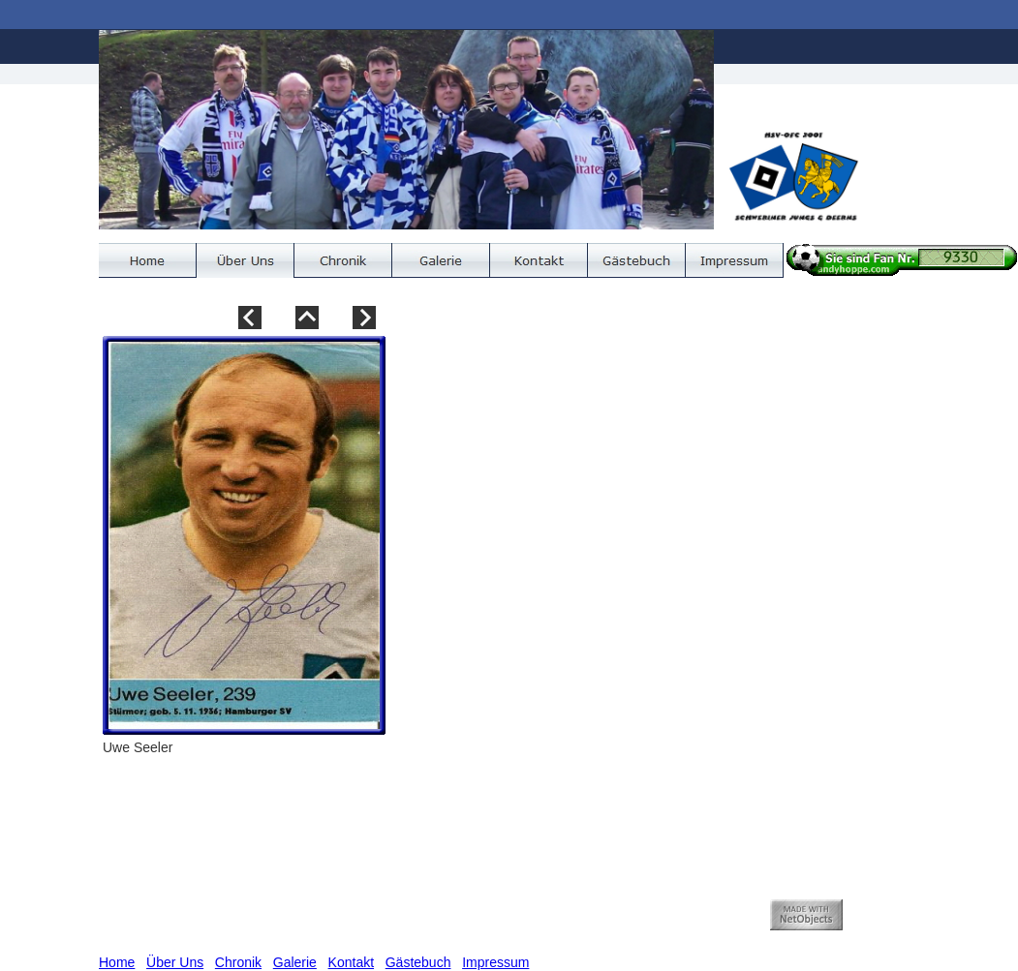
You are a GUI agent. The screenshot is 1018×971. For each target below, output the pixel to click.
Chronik (238, 962)
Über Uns (174, 962)
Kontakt (351, 962)
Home (117, 962)
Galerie (295, 962)
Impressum (495, 962)
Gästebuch (418, 962)
